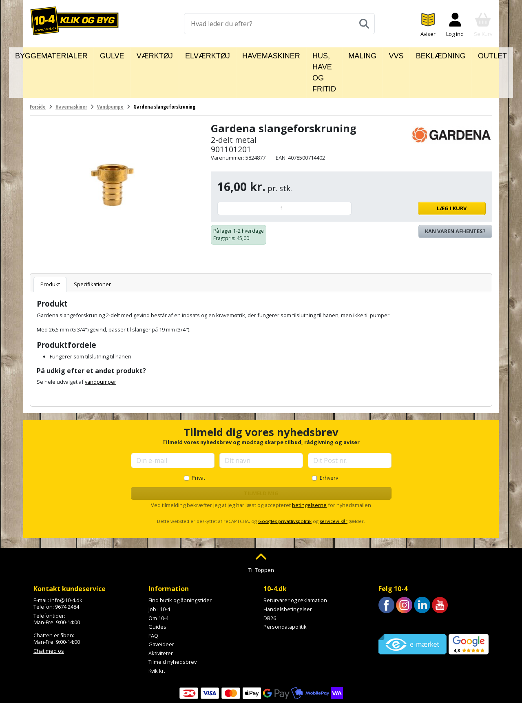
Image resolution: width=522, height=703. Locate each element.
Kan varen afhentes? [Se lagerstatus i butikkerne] (455, 194)
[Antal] (284, 172)
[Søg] (364, 23)
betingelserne (309, 468)
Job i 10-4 (159, 572)
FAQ (153, 599)
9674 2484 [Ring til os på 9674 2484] (67, 570)
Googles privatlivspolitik (285, 485)
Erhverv (329, 441)
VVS (388, 54)
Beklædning (423, 54)
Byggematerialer (75, 54)
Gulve (121, 54)
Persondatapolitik (285, 590)
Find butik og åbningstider (180, 563)
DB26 (269, 581)
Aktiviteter (160, 617)
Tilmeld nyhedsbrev (172, 625)
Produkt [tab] (50, 247)
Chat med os (48, 614)
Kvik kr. (156, 634)
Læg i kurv (421, 172)
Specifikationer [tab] (92, 247)
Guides (157, 590)
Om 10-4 (158, 581)
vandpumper (100, 345)
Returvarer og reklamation (295, 563)
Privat (198, 441)
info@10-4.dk (66, 563)
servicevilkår (333, 485)
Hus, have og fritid (307, 54)
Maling (360, 54)
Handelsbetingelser (287, 572)
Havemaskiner (243, 54)
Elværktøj (194, 54)
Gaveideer (161, 608)
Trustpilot (390, 587)
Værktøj (154, 54)
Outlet (463, 54)
